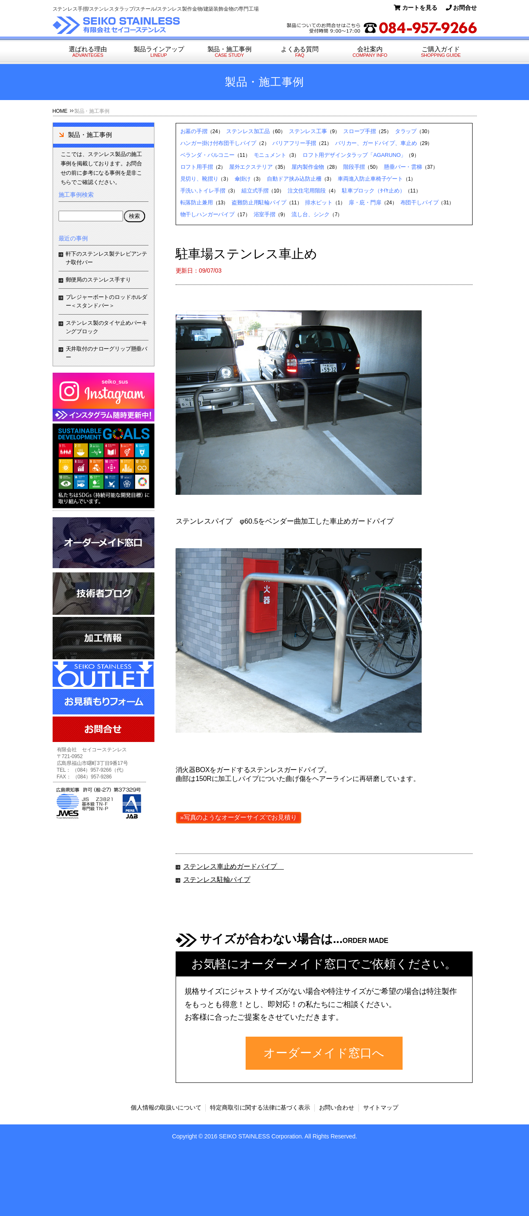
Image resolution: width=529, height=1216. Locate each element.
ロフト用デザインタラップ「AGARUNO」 (354, 155)
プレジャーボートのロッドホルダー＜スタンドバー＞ (107, 301)
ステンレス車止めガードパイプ (233, 866)
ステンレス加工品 (248, 131)
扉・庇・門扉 (365, 202)
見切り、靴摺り (199, 179)
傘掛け (243, 179)
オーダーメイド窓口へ (323, 1053)
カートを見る (415, 7)
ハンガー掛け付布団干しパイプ (218, 143)
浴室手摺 (264, 214)
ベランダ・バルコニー (207, 155)
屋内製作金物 (307, 167)
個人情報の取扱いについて (166, 1107)
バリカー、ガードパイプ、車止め (376, 143)
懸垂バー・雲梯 (403, 167)
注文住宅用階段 (307, 190)
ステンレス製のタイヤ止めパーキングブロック (107, 327)
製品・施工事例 (229, 52)
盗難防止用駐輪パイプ (259, 202)
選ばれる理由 (88, 52)
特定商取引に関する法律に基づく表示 (260, 1107)
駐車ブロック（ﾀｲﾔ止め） (373, 190)
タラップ (406, 131)
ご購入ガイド (441, 52)
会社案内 (370, 52)
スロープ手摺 (359, 131)
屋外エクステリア (251, 167)
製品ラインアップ (158, 52)
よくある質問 (300, 52)
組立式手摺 (255, 190)
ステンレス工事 (308, 131)
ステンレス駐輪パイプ (216, 879)
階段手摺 (354, 167)
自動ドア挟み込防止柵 (294, 179)
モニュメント (270, 155)
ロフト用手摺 (196, 167)
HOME (60, 111)
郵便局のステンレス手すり (98, 279)
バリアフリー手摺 (294, 143)
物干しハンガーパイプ (207, 214)
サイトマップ (380, 1107)
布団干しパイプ (419, 202)
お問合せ (461, 7)
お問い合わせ (336, 1107)
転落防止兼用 (196, 202)
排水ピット (318, 202)
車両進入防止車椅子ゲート (370, 179)
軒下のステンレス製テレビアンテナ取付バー (107, 258)
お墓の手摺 (193, 131)
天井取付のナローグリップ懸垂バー (107, 353)
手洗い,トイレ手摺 (202, 190)
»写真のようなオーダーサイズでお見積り (238, 817)
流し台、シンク (310, 214)
